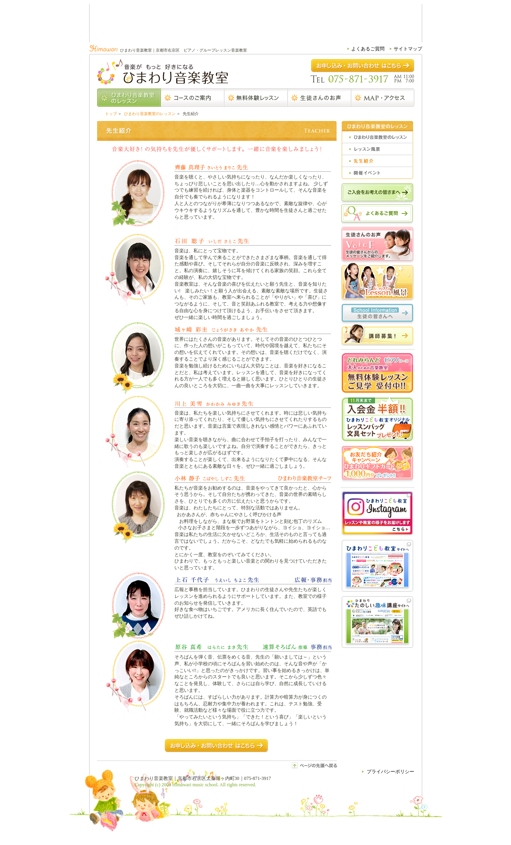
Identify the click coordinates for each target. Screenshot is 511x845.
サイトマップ (408, 49)
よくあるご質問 (368, 49)
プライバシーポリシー (390, 771)
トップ (111, 113)
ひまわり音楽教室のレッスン (150, 113)
